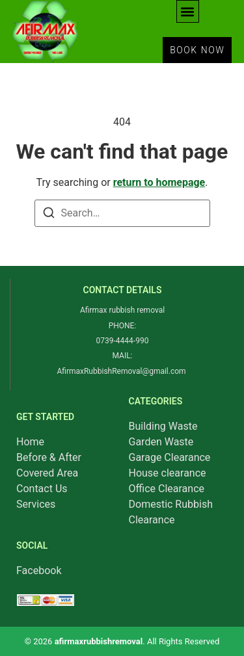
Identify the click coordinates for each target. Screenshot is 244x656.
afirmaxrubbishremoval (99, 641)
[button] (187, 11)
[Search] (49, 215)
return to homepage (159, 182)
